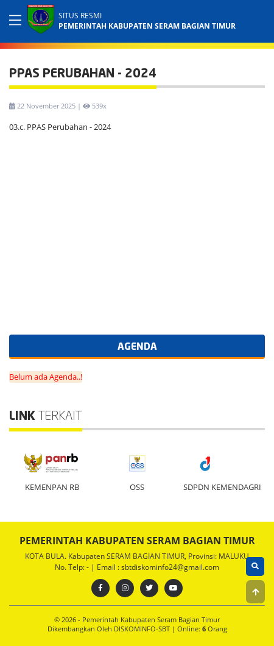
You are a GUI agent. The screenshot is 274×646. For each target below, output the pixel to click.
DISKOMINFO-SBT (143, 628)
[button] (255, 591)
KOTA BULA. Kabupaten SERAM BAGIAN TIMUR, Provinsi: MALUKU (137, 556)
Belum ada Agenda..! (45, 376)
